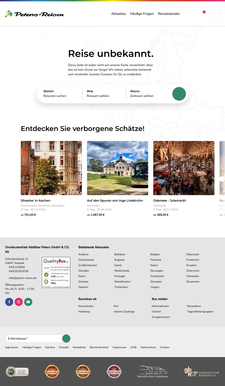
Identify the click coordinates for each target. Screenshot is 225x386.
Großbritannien (87, 265)
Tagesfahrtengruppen (200, 311)
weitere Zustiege (124, 311)
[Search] (61, 94)
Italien (154, 265)
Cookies (165, 347)
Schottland (157, 276)
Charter (156, 311)
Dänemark (192, 254)
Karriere (50, 347)
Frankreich (192, 260)
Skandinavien (122, 281)
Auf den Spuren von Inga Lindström (115, 200)
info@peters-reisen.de (21, 278)
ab (28, 215)
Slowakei (156, 281)
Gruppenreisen (161, 317)
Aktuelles (118, 13)
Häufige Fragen (142, 13)
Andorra (83, 254)
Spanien (83, 287)
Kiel (116, 306)
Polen (81, 276)
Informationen (160, 306)
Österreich (192, 271)
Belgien (155, 254)
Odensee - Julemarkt (169, 200)
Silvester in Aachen (35, 200)
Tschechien (121, 287)
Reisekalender (169, 13)
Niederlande (121, 271)
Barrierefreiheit (99, 347)
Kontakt (64, 347)
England (119, 260)
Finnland (155, 260)
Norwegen (156, 271)
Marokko (83, 271)
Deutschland (86, 260)
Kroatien (191, 265)
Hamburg (84, 311)
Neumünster (86, 306)
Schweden (192, 276)
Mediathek (79, 347)
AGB (133, 347)
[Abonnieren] (66, 338)
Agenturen (11, 347)
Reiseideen (194, 306)
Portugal (119, 276)
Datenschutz (148, 347)
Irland (117, 265)
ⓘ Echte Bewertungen (61, 287)
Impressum (119, 347)
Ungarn (154, 287)
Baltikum (119, 254)
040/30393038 (16, 271)
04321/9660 (15, 267)
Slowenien (193, 281)
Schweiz (83, 281)
